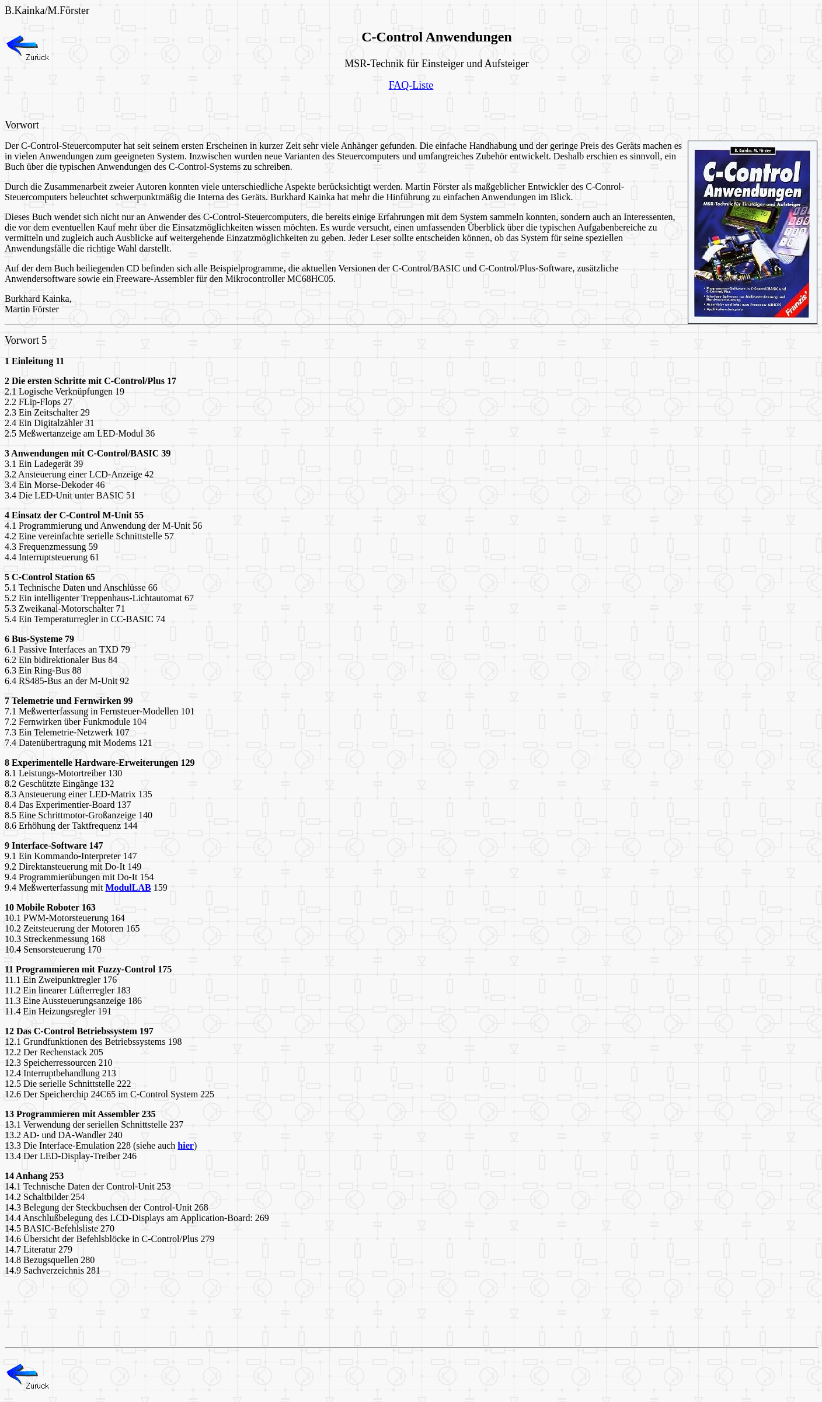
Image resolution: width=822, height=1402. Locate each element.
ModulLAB (128, 887)
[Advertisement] (217, 105)
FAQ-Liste (411, 85)
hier (185, 1145)
